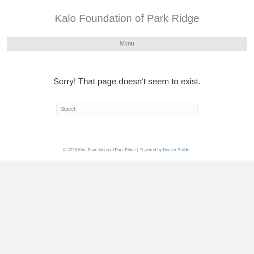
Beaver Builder (177, 149)
